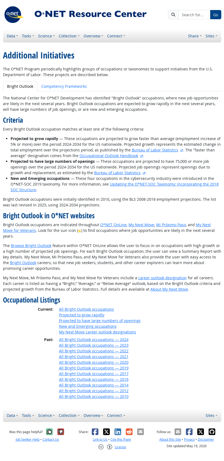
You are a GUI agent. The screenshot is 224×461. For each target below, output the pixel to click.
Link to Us (100, 439)
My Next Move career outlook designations (97, 332)
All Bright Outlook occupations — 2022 (94, 350)
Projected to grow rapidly (81, 314)
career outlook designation (162, 277)
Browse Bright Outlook (31, 245)
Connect (114, 35)
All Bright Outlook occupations (86, 309)
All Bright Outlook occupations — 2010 (94, 396)
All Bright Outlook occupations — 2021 (94, 356)
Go (215, 14)
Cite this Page (120, 439)
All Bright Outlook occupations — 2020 (94, 362)
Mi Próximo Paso (171, 224)
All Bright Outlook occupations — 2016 (94, 379)
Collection (68, 35)
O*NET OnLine (113, 224)
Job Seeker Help (27, 439)
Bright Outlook (23, 262)
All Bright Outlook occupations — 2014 (94, 385)
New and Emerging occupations (88, 326)
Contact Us (50, 439)
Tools (26, 35)
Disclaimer (206, 439)
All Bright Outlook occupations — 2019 (94, 368)
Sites (210, 35)
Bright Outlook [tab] (20, 86)
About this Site (170, 439)
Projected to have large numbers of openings (100, 320)
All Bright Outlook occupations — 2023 (94, 345)
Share (193, 35)
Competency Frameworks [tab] (64, 86)
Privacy (189, 439)
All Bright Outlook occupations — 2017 (94, 373)
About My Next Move (169, 289)
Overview (92, 35)
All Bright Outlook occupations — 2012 (94, 390)
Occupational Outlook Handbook (109, 155)
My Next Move (141, 224)
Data (11, 35)
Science (45, 35)
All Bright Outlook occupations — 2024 (94, 339)
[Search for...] (194, 14)
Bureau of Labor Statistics (155, 149)
